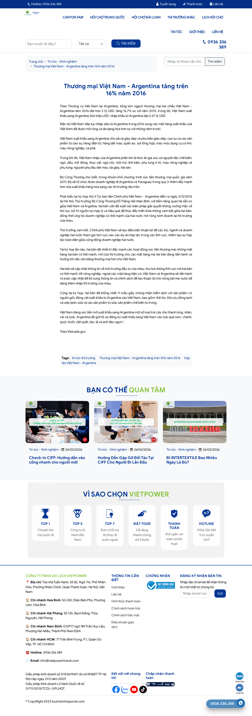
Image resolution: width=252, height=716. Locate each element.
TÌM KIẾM (126, 43)
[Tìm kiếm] (185, 61)
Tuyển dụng (166, 4)
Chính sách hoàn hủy (125, 608)
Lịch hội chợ (212, 17)
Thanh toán (192, 4)
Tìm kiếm (215, 61)
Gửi (220, 593)
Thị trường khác (181, 17)
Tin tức (176, 32)
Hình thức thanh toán (125, 601)
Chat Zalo (239, 677)
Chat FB (239, 689)
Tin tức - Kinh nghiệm (62, 61)
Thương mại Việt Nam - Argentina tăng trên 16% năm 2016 (73, 66)
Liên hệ (216, 4)
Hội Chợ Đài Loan (146, 17)
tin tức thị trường (83, 358)
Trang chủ (36, 61)
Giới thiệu (197, 32)
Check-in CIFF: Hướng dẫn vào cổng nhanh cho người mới (57, 460)
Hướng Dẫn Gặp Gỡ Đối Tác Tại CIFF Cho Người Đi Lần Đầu (126, 460)
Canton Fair (73, 17)
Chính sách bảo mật (125, 615)
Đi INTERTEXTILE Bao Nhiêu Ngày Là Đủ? (191, 460)
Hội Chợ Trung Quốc (107, 17)
